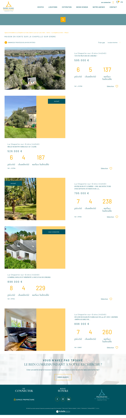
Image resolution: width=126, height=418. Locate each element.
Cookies (97, 408)
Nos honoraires (57, 408)
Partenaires (84, 408)
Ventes (40, 7)
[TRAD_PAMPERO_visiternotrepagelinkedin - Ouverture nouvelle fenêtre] (69, 399)
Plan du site (65, 408)
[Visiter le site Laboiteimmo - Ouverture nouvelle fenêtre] (63, 412)
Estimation (67, 7)
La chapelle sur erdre (57, 32)
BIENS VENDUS (82, 7)
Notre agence (99, 7)
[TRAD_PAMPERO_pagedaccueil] (8, 11)
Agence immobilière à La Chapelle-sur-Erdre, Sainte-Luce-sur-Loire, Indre (25, 32)
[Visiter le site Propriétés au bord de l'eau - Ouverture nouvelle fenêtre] (102, 401)
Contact (113, 7)
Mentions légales (72, 408)
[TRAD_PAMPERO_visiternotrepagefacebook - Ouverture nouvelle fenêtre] (57, 399)
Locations (52, 7)
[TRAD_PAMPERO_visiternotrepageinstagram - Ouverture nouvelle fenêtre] (63, 399)
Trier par (101, 42)
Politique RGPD (91, 408)
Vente (48, 32)
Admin (78, 408)
